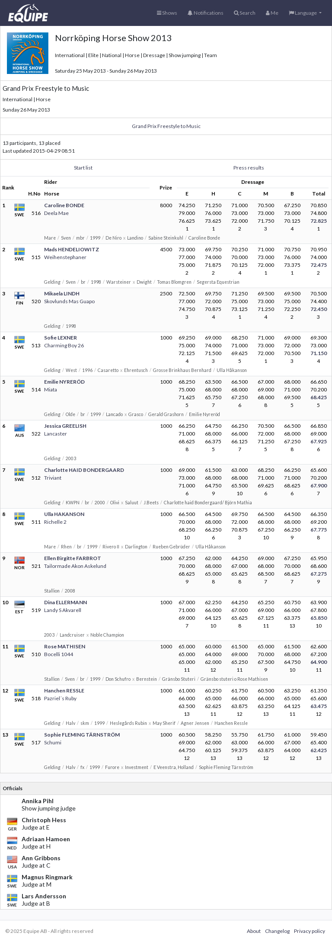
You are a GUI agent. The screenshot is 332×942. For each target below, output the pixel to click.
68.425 (318, 397)
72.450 (318, 309)
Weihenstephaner (65, 257)
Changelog (277, 931)
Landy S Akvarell (62, 610)
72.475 (318, 265)
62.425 (318, 750)
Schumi (52, 742)
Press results (248, 167)
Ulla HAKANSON (64, 514)
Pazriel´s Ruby (60, 698)
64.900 (318, 662)
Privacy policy (309, 931)
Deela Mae (56, 213)
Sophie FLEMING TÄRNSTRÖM (82, 734)
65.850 (318, 618)
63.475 (318, 706)
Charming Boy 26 (64, 345)
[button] (305, 13)
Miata (50, 389)
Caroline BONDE (64, 205)
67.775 (318, 529)
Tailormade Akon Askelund (75, 566)
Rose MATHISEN (64, 646)
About (254, 931)
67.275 (318, 573)
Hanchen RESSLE (64, 690)
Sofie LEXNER (60, 337)
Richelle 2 (55, 522)
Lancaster (55, 433)
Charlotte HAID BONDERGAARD (84, 470)
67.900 (318, 485)
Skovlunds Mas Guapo (69, 301)
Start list (83, 167)
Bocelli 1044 (58, 654)
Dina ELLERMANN (65, 602)
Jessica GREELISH (65, 426)
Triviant (52, 477)
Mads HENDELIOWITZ (71, 249)
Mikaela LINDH (62, 293)
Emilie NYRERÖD (64, 381)
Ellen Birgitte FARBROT (72, 558)
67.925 (318, 441)
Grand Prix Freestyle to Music (166, 126)
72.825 (318, 221)
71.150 (318, 353)
